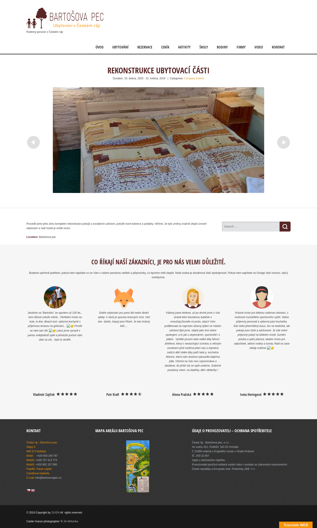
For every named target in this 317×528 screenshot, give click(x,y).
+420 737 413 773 (46, 460)
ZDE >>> (249, 469)
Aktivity (184, 47)
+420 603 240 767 (47, 455)
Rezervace (144, 47)
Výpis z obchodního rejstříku (208, 460)
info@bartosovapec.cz (48, 477)
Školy (203, 47)
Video (258, 47)
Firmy (241, 47)
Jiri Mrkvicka (71, 521)
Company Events (194, 78)
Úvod (99, 47)
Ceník (165, 47)
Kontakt (278, 47)
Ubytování (120, 47)
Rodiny (222, 47)
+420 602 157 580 (46, 464)
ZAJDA (55, 512)
